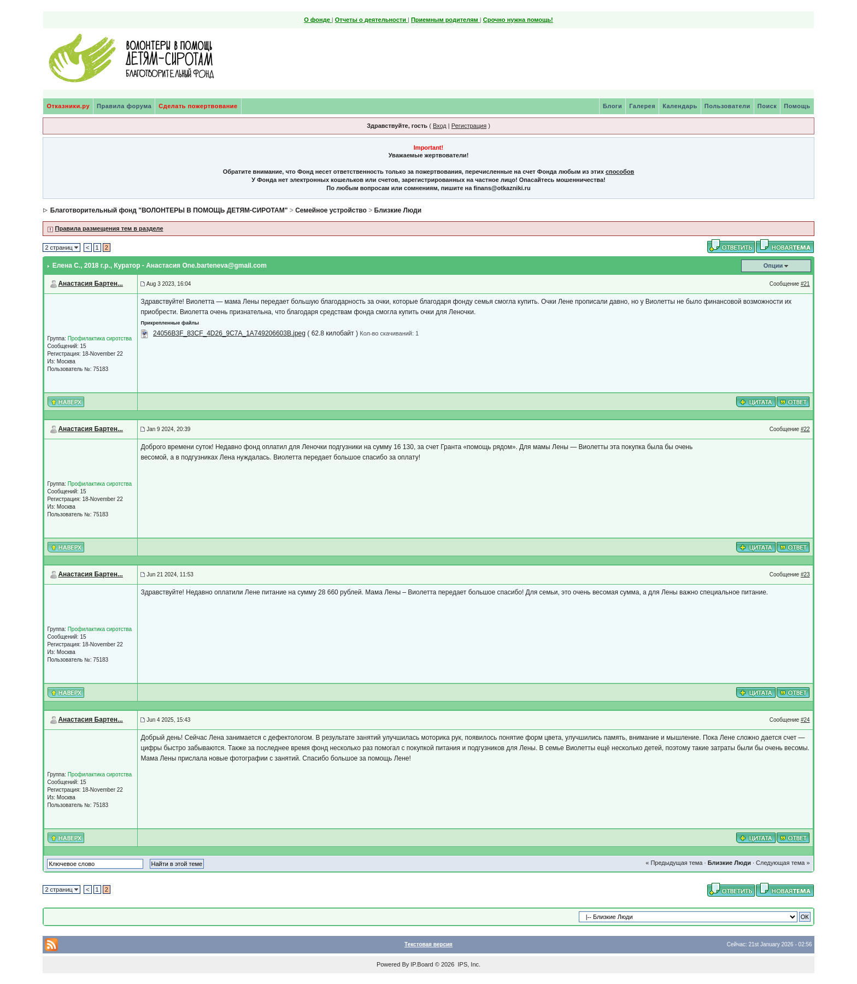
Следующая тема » (782, 862)
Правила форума (124, 106)
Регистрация (468, 125)
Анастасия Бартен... (90, 283)
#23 (805, 574)
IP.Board (421, 964)
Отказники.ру (68, 106)
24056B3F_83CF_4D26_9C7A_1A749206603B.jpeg (229, 333)
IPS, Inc (468, 964)
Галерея (642, 106)
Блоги (612, 106)
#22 (805, 429)
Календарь (679, 106)
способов (620, 171)
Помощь (797, 106)
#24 (805, 720)
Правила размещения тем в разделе (109, 228)
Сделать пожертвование (198, 106)
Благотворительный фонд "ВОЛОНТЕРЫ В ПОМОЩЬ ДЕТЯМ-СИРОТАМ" (169, 210)
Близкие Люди (397, 210)
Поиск (767, 106)
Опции (773, 265)
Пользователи (727, 106)
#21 (805, 284)
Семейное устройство (331, 210)
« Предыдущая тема (673, 862)
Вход (440, 125)
